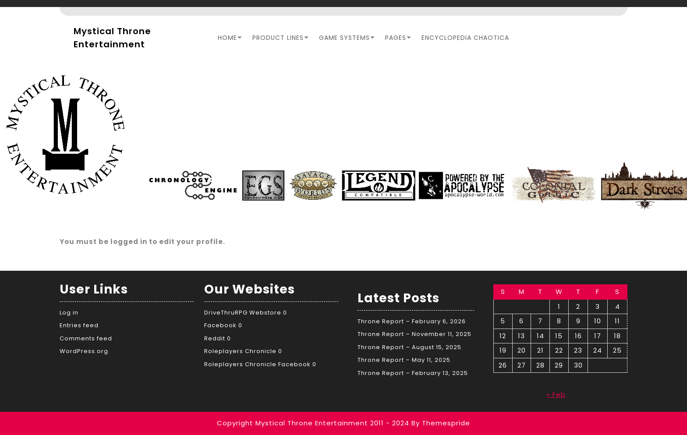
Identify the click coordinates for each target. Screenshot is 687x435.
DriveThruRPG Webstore (242, 312)
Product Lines (278, 37)
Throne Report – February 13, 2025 (413, 373)
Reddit (214, 338)
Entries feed (79, 325)
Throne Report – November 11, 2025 (414, 334)
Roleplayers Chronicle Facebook (257, 364)
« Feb (556, 394)
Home (227, 37)
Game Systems (344, 37)
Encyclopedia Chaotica (465, 37)
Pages (395, 37)
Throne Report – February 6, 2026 (412, 321)
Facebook (220, 325)
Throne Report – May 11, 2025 (404, 360)
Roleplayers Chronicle (240, 351)
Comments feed (86, 338)
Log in (69, 312)
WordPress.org (84, 351)
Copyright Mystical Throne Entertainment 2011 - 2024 (313, 423)
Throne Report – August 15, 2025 (409, 347)
